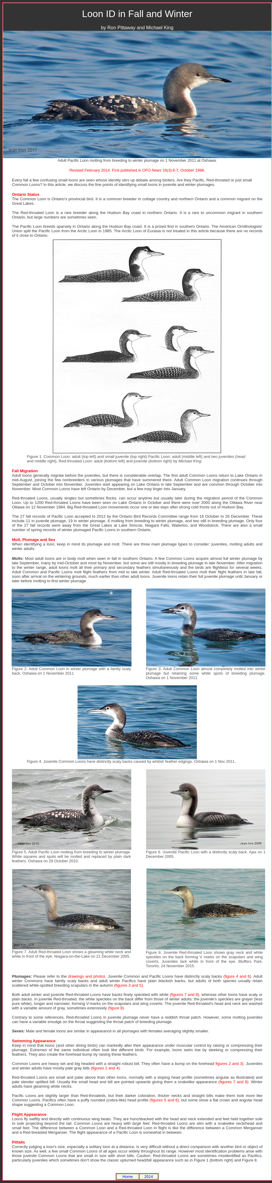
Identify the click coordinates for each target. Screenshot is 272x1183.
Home (127, 1176)
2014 (148, 1176)
